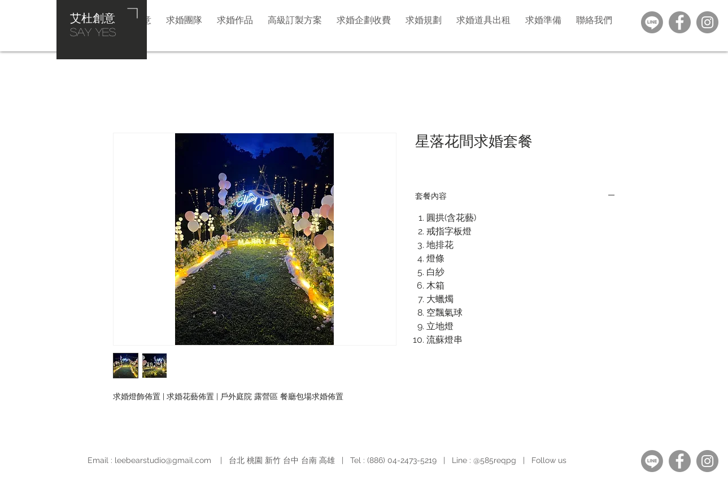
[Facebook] (680, 22)
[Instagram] (707, 22)
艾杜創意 (92, 17)
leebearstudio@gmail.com (163, 460)
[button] (423, 19)
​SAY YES (93, 31)
